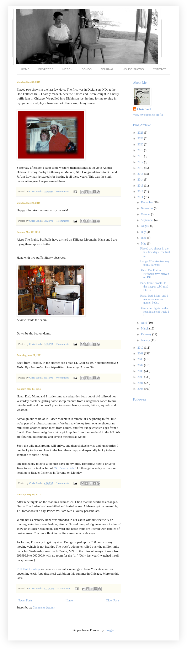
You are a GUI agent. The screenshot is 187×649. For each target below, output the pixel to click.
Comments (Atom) (43, 607)
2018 (141, 156)
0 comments (62, 191)
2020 (141, 144)
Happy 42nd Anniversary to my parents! (155, 263)
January (146, 340)
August (145, 225)
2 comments (62, 344)
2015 (141, 173)
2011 (141, 197)
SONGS (87, 69)
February (146, 334)
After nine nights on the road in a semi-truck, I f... (154, 312)
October (146, 214)
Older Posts (112, 600)
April (144, 322)
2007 (141, 365)
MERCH (67, 69)
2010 (141, 347)
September (147, 220)
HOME (25, 69)
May (144, 243)
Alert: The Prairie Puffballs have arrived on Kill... (154, 274)
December (147, 202)
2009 (141, 353)
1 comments (62, 220)
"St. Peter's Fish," (65, 468)
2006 (141, 371)
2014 (141, 179)
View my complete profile (148, 114)
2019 (141, 150)
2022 (141, 138)
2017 (141, 162)
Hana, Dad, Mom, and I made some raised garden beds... (154, 299)
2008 (141, 359)
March (145, 328)
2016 (141, 168)
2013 (141, 185)
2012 (141, 191)
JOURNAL (107, 69)
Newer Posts (25, 600)
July (143, 232)
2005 (141, 377)
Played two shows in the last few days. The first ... (155, 252)
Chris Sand (35, 191)
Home (69, 600)
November (147, 208)
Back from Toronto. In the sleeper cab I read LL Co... (154, 286)
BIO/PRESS (45, 69)
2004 (141, 383)
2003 (141, 388)
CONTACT (159, 69)
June (144, 237)
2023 (141, 132)
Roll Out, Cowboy (28, 569)
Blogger (109, 630)
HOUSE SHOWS (133, 69)
